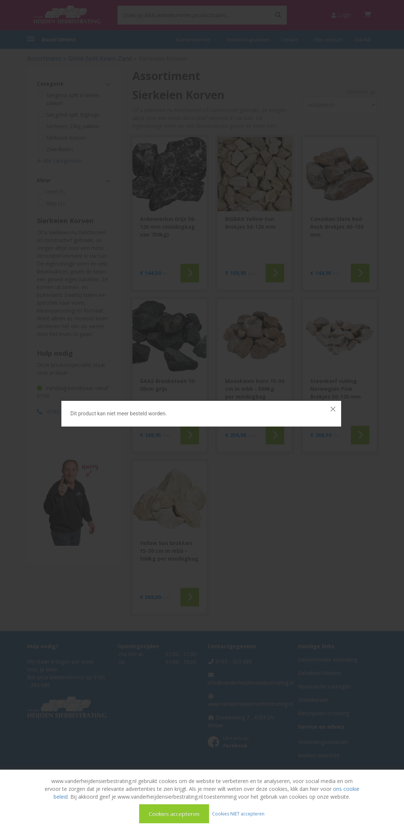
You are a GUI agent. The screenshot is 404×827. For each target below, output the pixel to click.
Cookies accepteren (174, 813)
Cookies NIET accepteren (238, 813)
